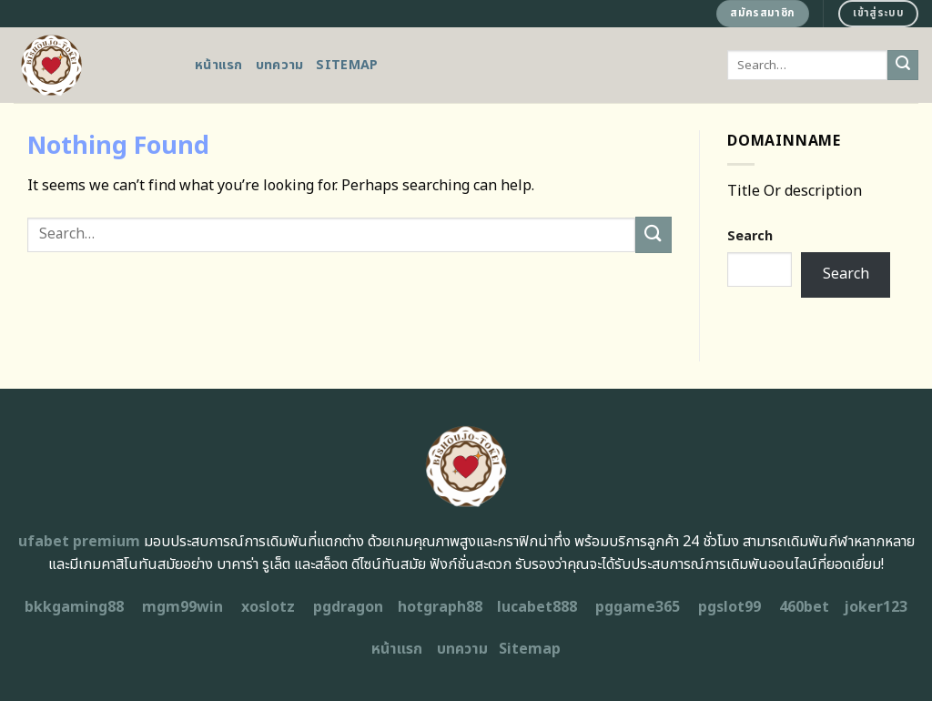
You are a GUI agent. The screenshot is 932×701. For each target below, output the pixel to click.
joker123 (875, 607)
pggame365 (637, 607)
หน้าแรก (219, 65)
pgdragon (348, 607)
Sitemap (347, 65)
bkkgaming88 (74, 607)
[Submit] (902, 65)
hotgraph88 (440, 607)
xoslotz (268, 607)
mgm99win (182, 607)
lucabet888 (537, 607)
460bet (804, 607)
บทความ (280, 65)
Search (750, 236)
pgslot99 (729, 607)
